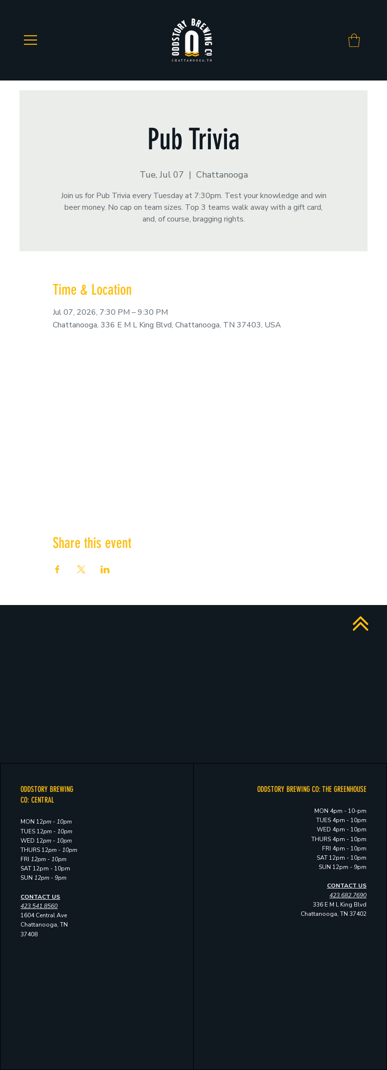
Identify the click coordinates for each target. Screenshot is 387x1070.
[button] (354, 40)
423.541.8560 (39, 906)
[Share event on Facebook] (57, 569)
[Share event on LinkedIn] (105, 569)
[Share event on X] (81, 569)
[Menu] (30, 39)
